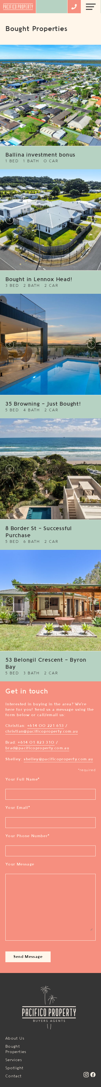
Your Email (17, 808)
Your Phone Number (27, 836)
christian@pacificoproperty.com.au (41, 731)
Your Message (19, 864)
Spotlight (14, 1068)
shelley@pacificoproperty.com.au (58, 759)
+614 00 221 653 (45, 726)
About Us (15, 1038)
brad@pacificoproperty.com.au (37, 748)
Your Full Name (22, 779)
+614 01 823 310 (36, 742)
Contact (13, 1076)
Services (13, 1060)
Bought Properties (16, 1049)
